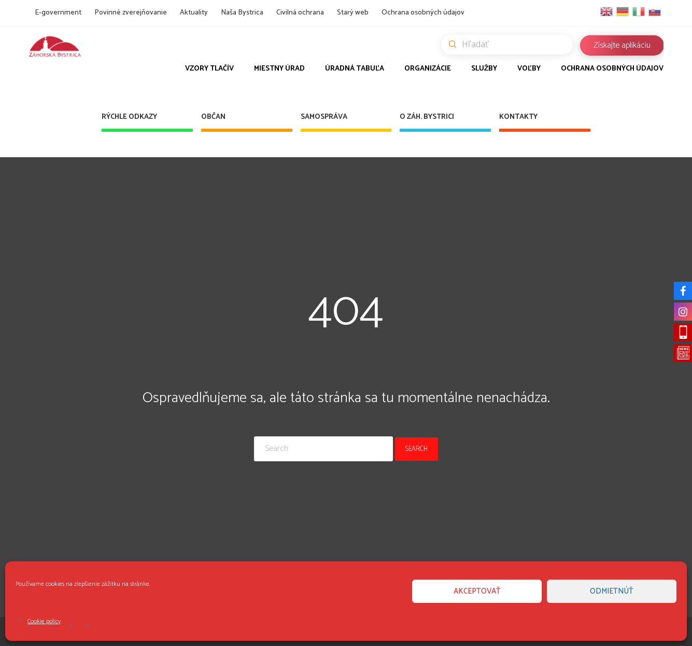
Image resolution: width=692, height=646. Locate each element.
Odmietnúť (611, 591)
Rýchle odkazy (129, 117)
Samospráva (324, 117)
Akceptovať (477, 591)
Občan (213, 117)
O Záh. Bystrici (427, 117)
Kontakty (518, 117)
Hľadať (511, 44)
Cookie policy (44, 621)
